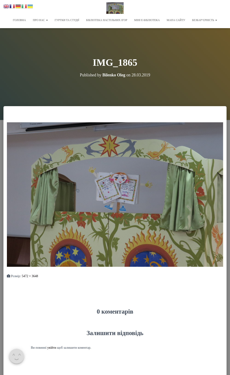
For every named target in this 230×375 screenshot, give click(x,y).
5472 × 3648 (30, 276)
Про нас (40, 20)
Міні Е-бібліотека (147, 20)
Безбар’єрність (204, 20)
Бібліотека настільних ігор (106, 20)
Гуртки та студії (67, 20)
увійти (51, 347)
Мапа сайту (176, 20)
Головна (19, 20)
